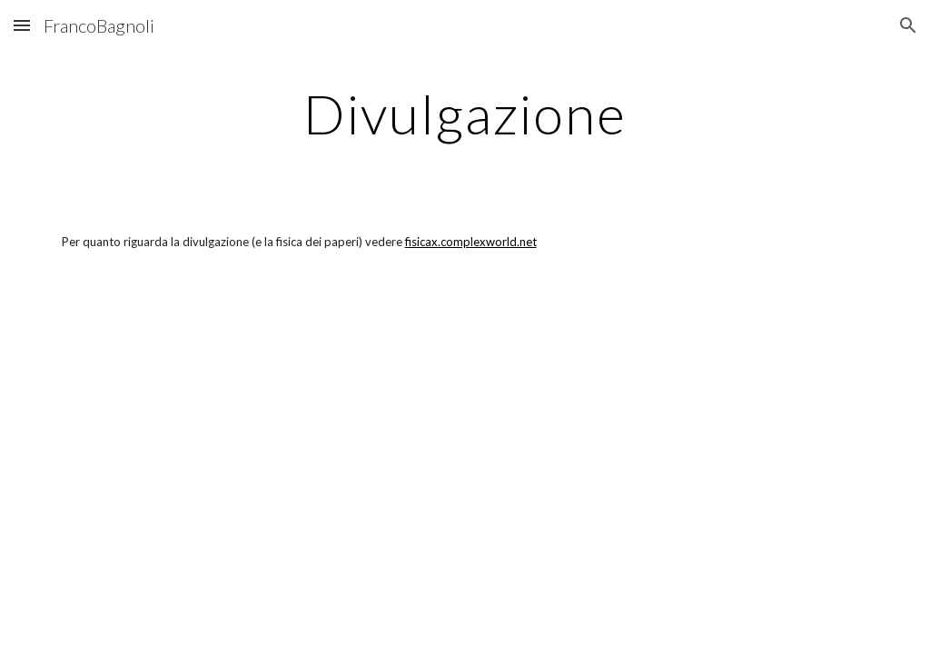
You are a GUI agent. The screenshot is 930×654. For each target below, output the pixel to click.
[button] (22, 25)
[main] (464, 113)
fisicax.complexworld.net (471, 241)
